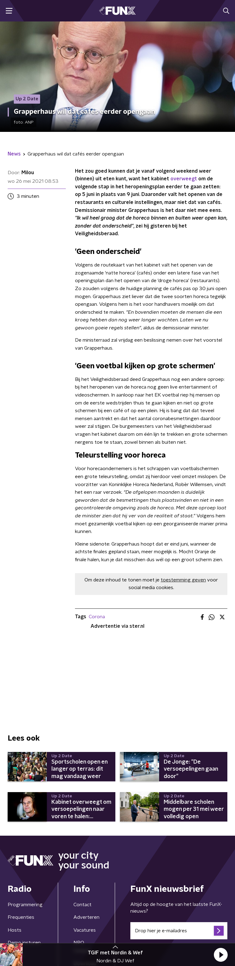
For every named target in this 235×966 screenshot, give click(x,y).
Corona (97, 616)
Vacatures (84, 930)
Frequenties (21, 917)
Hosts (14, 930)
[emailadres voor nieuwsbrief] (178, 930)
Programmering (25, 904)
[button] (220, 954)
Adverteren (86, 917)
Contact (82, 904)
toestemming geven (183, 579)
